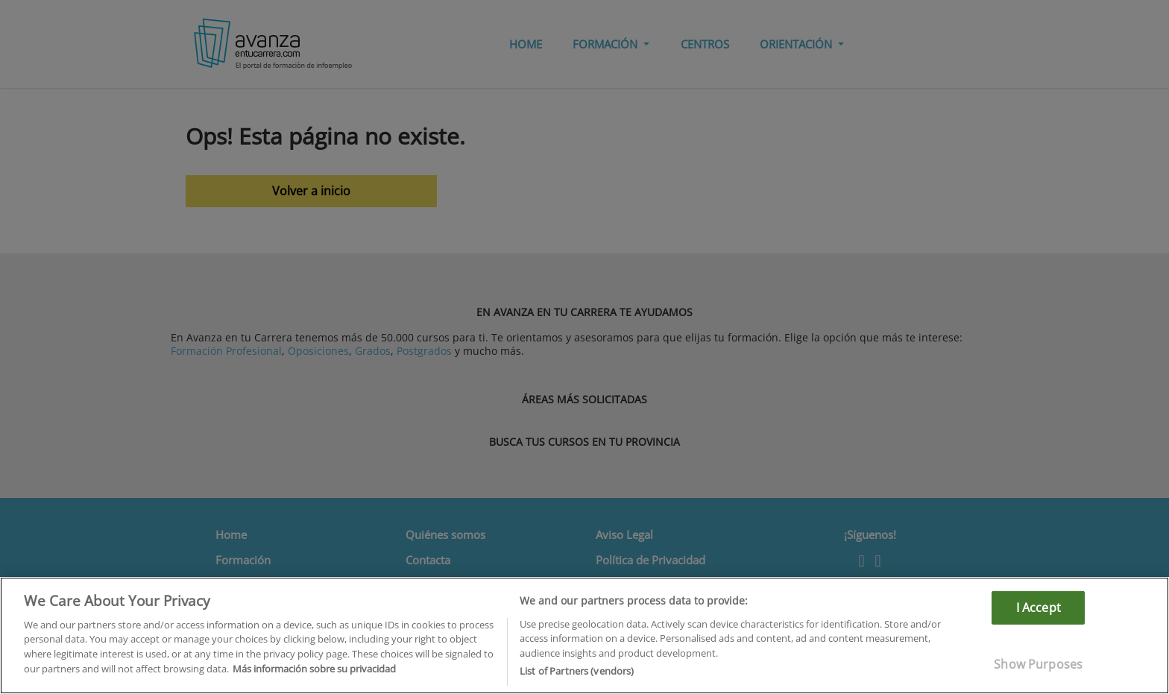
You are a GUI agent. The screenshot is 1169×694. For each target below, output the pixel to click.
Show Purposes (1038, 664)
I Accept (1038, 607)
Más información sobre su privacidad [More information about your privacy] (314, 668)
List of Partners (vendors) (577, 671)
